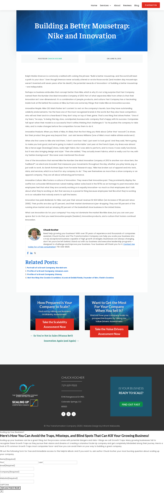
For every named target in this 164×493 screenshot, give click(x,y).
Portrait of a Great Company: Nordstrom (47, 267)
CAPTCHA (4, 484)
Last (41, 462)
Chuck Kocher (55, 58)
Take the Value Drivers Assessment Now (109, 331)
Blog (136, 6)
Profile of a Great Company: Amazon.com (47, 271)
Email (7, 465)
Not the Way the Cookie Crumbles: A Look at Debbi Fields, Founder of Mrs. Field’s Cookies (70, 277)
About (117, 6)
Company (9, 472)
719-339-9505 (69, 385)
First (2, 462)
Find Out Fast (131, 404)
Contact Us (151, 5)
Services (104, 6)
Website (9, 478)
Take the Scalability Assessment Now (54, 324)
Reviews (127, 6)
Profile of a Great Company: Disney (44, 274)
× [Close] (1, 491)
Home (94, 6)
